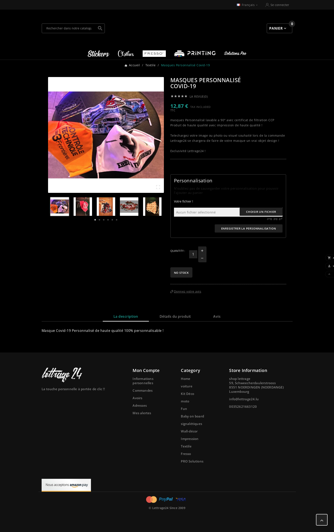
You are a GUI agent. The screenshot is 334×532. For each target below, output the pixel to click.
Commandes (143, 390)
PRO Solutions (192, 461)
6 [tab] (117, 220)
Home (185, 378)
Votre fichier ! (183, 201)
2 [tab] (99, 220)
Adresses (140, 405)
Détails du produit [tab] (175, 316)
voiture (186, 386)
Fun (184, 409)
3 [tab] (104, 220)
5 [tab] (112, 220)
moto (185, 401)
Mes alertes (142, 413)
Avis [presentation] (217, 316)
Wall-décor (189, 431)
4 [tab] (108, 220)
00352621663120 (243, 406)
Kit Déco (187, 393)
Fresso (186, 454)
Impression (189, 439)
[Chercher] (69, 28)
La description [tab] (125, 316)
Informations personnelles (143, 380)
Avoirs (137, 398)
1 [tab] (95, 220)
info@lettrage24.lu (244, 399)
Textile (186, 446)
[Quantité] (193, 254)
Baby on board (192, 416)
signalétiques (191, 424)
